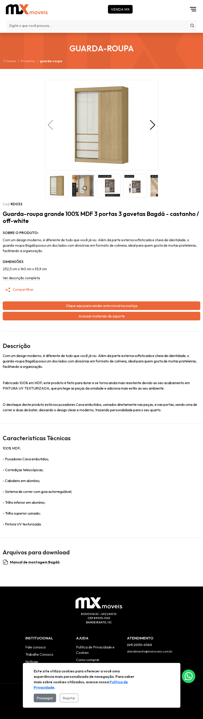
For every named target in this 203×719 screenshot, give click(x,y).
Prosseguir (45, 698)
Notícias (31, 661)
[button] (153, 125)
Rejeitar (69, 698)
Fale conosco (35, 647)
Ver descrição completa (21, 278)
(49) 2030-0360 (139, 645)
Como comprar (88, 660)
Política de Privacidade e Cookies (95, 650)
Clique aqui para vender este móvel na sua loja (101, 305)
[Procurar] (192, 25)
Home (9, 61)
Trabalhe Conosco (39, 654)
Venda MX (120, 9)
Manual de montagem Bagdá (31, 562)
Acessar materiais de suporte (102, 316)
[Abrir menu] (194, 9)
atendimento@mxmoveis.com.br (150, 651)
